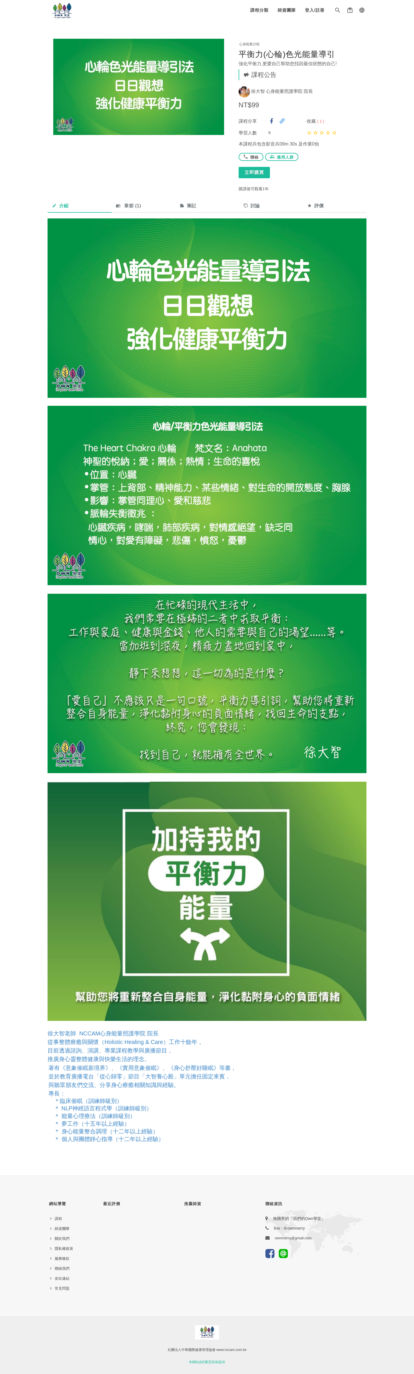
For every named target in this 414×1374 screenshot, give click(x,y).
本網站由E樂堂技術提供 (207, 1362)
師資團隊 (287, 10)
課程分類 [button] (259, 10)
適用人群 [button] (282, 157)
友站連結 (62, 1278)
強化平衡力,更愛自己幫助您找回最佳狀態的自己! (288, 63)
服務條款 (62, 1258)
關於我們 (62, 1238)
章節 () (128, 205)
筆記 (188, 205)
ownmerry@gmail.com (293, 1238)
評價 (315, 205)
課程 (58, 1219)
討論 (251, 205)
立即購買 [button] (254, 172)
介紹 (60, 205)
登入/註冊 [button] (315, 10)
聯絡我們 (62, 1268)
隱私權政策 (64, 1248)
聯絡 (251, 157)
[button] (337, 11)
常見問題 (62, 1288)
